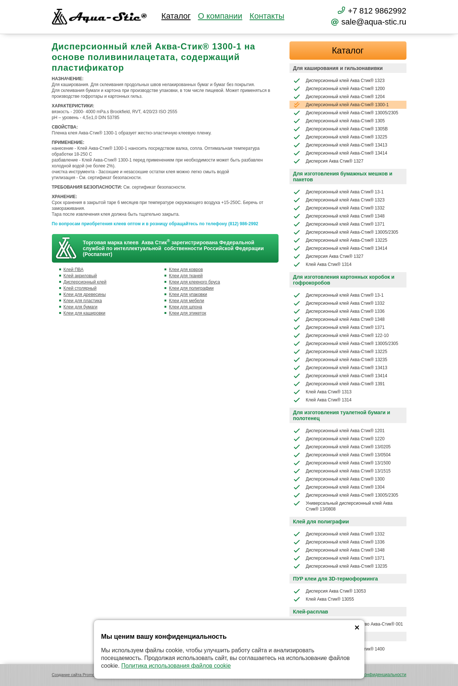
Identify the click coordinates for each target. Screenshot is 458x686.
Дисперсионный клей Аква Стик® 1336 (339, 311)
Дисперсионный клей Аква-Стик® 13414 (340, 153)
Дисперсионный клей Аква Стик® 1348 (339, 216)
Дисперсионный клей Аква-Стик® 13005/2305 (345, 112)
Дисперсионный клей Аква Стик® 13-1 (338, 192)
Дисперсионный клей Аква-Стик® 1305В (340, 129)
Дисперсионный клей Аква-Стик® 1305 (339, 121)
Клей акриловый (80, 275)
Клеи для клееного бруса (194, 282)
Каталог (176, 16)
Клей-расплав (310, 612)
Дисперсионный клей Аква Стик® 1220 (339, 438)
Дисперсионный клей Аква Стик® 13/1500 (342, 463)
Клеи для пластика (83, 300)
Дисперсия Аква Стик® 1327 (328, 161)
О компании (220, 16)
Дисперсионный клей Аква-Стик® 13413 (340, 145)
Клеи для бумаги (81, 306)
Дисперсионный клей (85, 282)
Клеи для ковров (186, 269)
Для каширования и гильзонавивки (338, 68)
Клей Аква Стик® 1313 (322, 392)
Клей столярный (80, 288)
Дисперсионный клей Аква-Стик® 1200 (339, 88)
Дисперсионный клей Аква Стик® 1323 (339, 80)
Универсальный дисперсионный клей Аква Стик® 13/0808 (343, 506)
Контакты (267, 16)
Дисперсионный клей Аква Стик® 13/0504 (342, 455)
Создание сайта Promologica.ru (81, 674)
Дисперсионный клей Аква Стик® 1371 (339, 224)
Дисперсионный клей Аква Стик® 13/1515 (342, 471)
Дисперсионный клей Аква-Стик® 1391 (339, 384)
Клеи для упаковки (188, 294)
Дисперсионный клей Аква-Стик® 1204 (339, 96)
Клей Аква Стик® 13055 (323, 599)
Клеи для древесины (85, 294)
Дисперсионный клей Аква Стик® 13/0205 (342, 446)
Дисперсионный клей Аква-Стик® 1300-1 (341, 104)
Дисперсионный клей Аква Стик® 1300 (339, 479)
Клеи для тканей (185, 275)
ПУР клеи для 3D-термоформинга (335, 579)
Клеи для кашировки (85, 313)
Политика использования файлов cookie (176, 666)
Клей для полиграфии (321, 521)
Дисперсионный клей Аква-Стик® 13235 (340, 359)
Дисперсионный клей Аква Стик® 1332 (339, 208)
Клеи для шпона (185, 306)
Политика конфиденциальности (373, 674)
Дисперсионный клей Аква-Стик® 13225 (340, 137)
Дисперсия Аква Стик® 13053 (329, 591)
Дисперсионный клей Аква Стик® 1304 (339, 487)
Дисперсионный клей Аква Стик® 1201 (339, 430)
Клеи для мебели (186, 300)
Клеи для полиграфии (191, 288)
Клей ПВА (74, 269)
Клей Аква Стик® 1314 (322, 264)
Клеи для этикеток (187, 313)
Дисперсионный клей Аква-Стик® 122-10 (341, 335)
